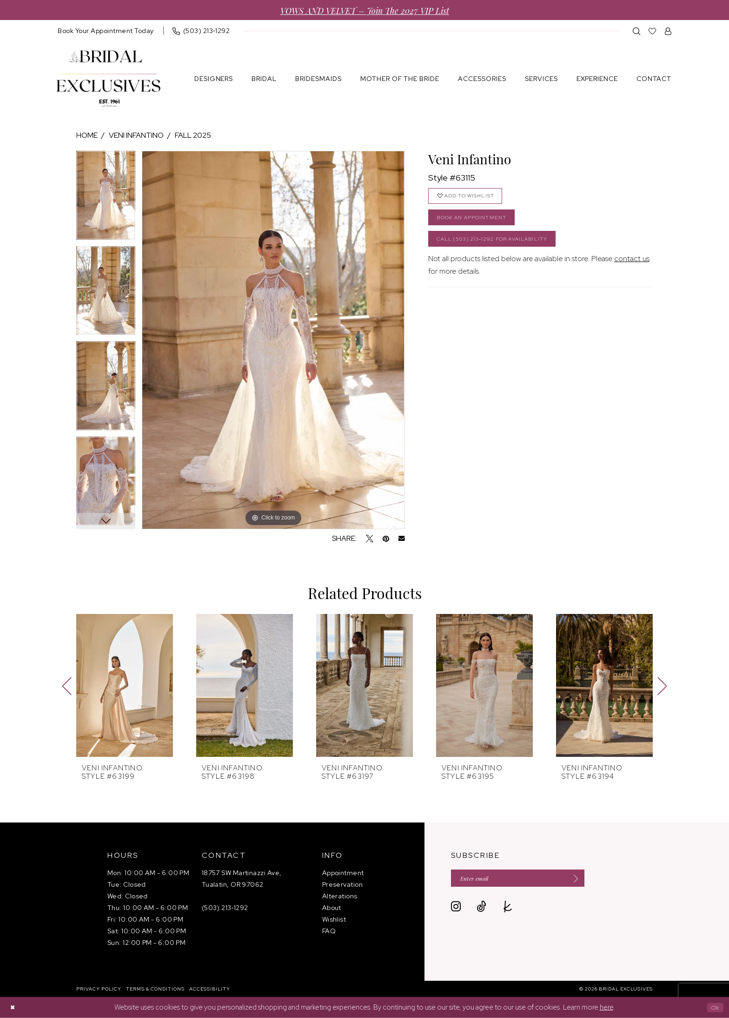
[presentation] (124, 685)
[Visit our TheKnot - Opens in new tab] (508, 910)
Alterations (340, 896)
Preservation (342, 884)
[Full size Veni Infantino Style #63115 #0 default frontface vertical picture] (273, 340)
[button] (668, 31)
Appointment (343, 873)
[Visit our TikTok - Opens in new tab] (481, 910)
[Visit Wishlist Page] (652, 31)
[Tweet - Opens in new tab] (369, 538)
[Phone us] (201, 30)
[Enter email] (532, 880)
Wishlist (334, 919)
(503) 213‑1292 (225, 907)
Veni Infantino (136, 135)
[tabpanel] (105, 198)
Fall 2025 (193, 135)
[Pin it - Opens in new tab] (386, 538)
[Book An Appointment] (105, 30)
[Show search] (637, 31)
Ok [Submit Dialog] (713, 1007)
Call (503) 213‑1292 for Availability (504, 250)
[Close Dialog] (14, 1007)
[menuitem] (105, 30)
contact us (631, 271)
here (606, 1007)
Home (87, 135)
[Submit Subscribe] (598, 880)
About (331, 907)
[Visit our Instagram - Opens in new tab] (456, 910)
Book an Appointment (479, 224)
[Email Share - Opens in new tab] (401, 538)
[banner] (108, 79)
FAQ (329, 931)
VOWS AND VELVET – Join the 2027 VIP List (364, 10)
